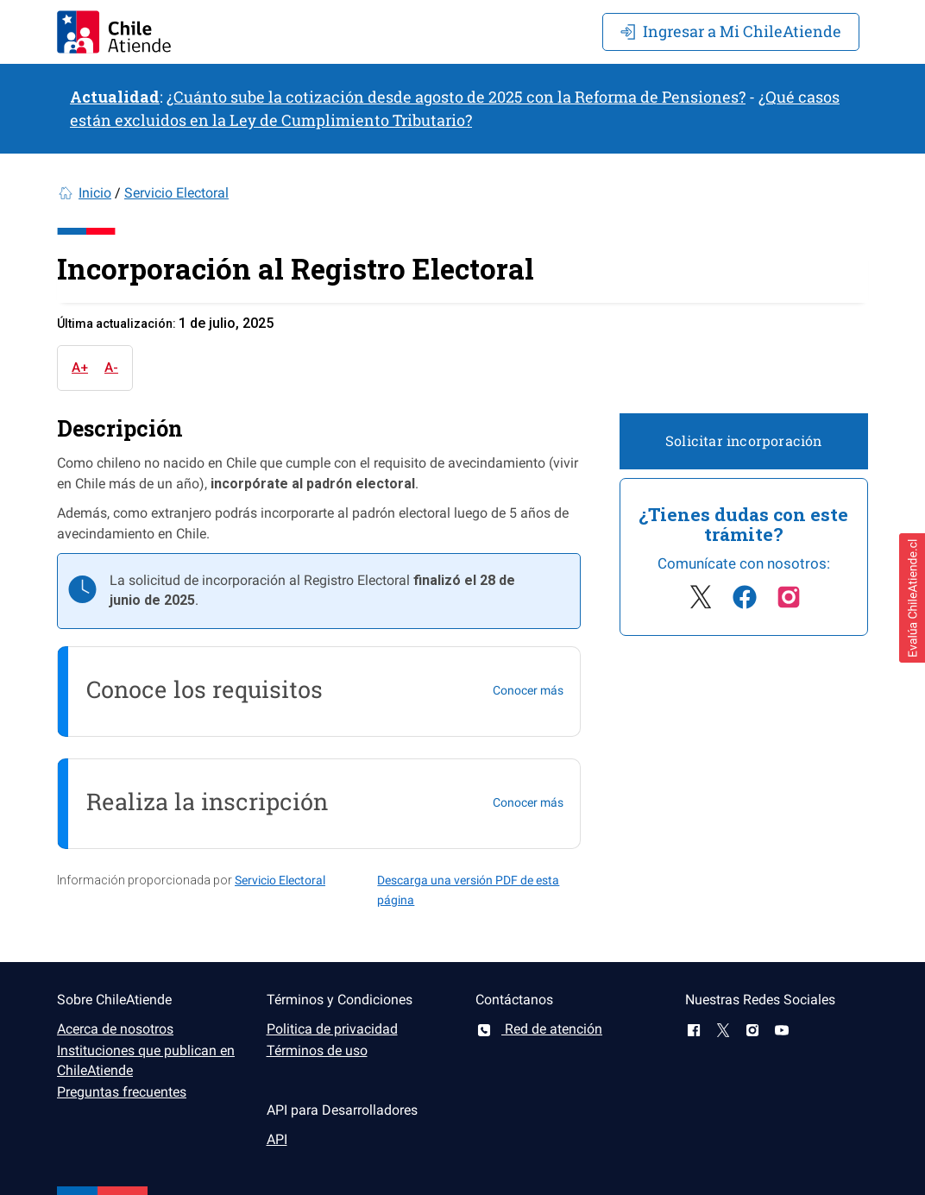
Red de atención (538, 1029)
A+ (80, 367)
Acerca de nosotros (115, 1029)
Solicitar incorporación (743, 440)
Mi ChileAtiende (730, 31)
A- (111, 367)
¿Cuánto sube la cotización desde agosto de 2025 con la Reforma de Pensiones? (456, 96)
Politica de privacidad (332, 1029)
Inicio (95, 193)
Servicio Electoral (176, 193)
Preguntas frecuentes (121, 1092)
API (277, 1139)
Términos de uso (317, 1050)
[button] (912, 598)
